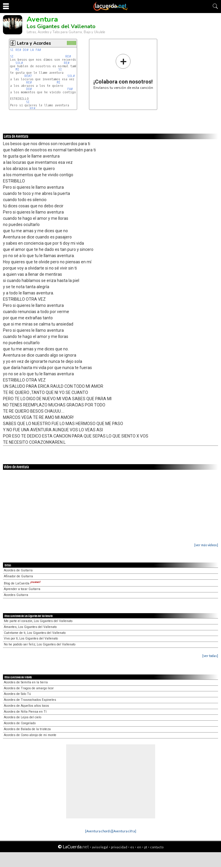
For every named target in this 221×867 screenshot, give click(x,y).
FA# (38, 50)
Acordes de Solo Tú (17, 694)
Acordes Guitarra (16, 595)
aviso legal (100, 847)
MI (17, 69)
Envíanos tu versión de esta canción (123, 71)
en (139, 847)
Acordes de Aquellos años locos (26, 706)
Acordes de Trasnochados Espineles (30, 700)
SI (12, 50)
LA (32, 50)
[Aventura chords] (98, 831)
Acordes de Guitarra (18, 570)
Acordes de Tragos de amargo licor (29, 688)
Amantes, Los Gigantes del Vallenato (30, 627)
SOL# (19, 63)
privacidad (119, 847)
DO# (25, 50)
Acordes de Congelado (20, 723)
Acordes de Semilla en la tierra (26, 682)
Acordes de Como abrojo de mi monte (30, 735)
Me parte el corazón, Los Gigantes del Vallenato (38, 621)
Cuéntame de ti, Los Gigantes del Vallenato (35, 633)
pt (145, 847)
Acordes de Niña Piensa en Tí (25, 712)
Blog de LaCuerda (22, 583)
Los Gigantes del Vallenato (61, 26)
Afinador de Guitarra (18, 576)
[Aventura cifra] (124, 831)
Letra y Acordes (34, 43)
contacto (156, 847)
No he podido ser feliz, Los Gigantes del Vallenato (39, 644)
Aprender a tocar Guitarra (22, 589)
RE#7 (28, 76)
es (132, 847)
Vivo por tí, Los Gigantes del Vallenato (31, 638)
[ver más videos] (206, 545)
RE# (18, 50)
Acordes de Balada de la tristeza (27, 729)
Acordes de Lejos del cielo (22, 717)
